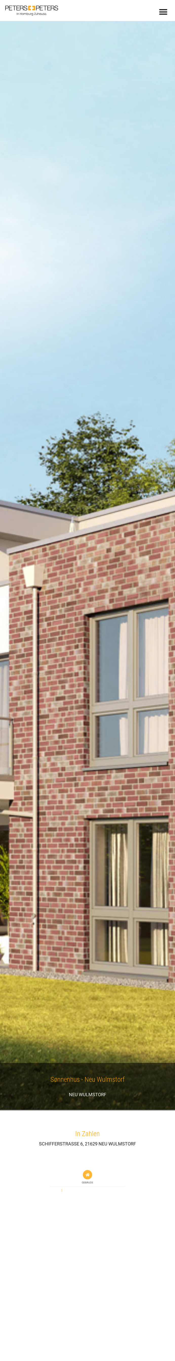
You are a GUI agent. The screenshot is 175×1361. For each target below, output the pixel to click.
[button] (163, 11)
